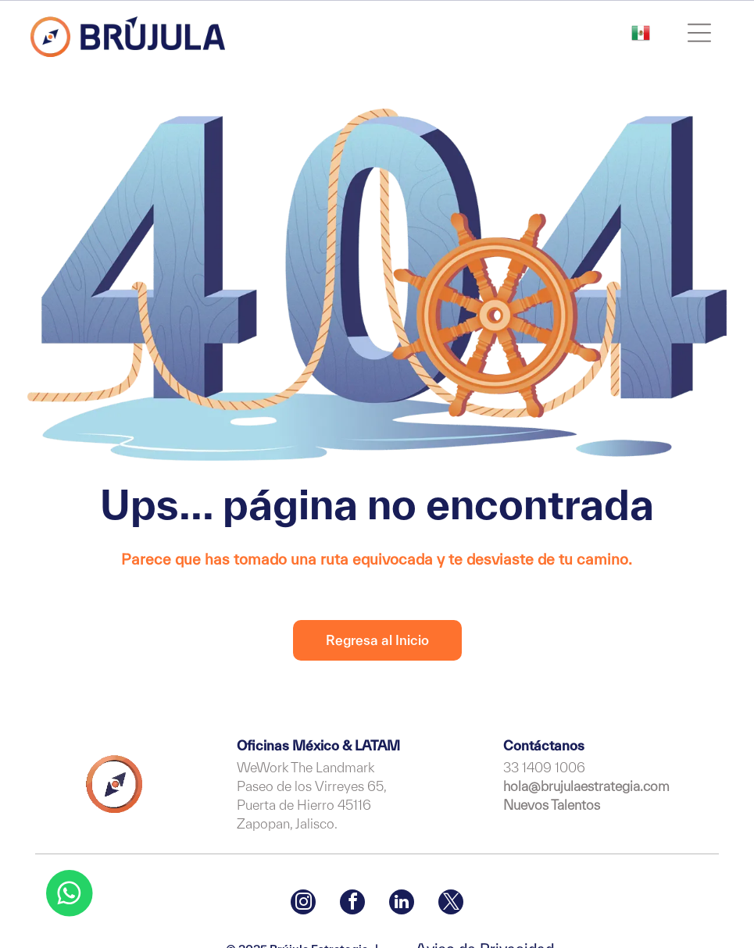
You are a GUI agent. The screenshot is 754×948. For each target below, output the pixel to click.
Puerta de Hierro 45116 (304, 804)
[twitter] (450, 903)
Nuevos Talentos (551, 804)
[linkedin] (401, 903)
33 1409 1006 (544, 767)
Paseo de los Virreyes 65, (312, 786)
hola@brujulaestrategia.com (586, 786)
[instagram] (303, 903)
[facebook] (352, 903)
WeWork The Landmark (305, 767)
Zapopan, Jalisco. (287, 823)
